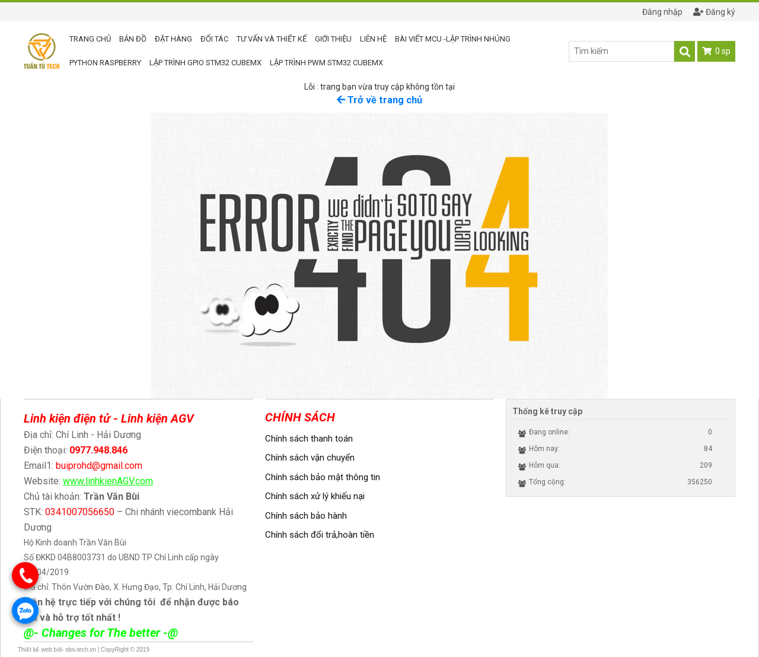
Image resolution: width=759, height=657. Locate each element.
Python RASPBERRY (105, 62)
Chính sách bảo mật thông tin (322, 477)
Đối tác (214, 38)
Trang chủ (90, 38)
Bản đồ (132, 38)
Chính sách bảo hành (306, 515)
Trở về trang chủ (379, 100)
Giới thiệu (333, 38)
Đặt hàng (173, 38)
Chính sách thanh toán (309, 438)
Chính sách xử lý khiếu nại (315, 496)
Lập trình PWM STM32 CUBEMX (326, 62)
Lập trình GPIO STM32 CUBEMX (205, 62)
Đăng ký (714, 12)
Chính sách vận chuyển (310, 457)
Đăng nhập (657, 12)
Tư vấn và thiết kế (272, 38)
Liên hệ (373, 38)
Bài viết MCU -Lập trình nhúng (453, 38)
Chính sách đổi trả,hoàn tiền (319, 534)
